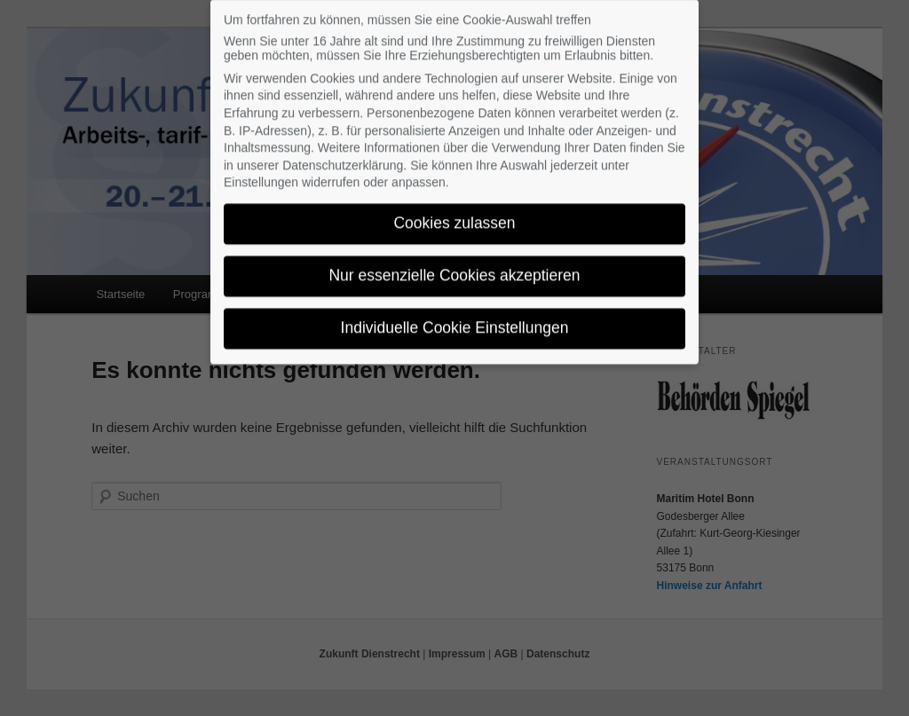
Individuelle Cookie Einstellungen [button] (455, 318)
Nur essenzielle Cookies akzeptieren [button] (454, 265)
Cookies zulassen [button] (454, 213)
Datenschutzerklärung (342, 155)
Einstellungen (261, 172)
